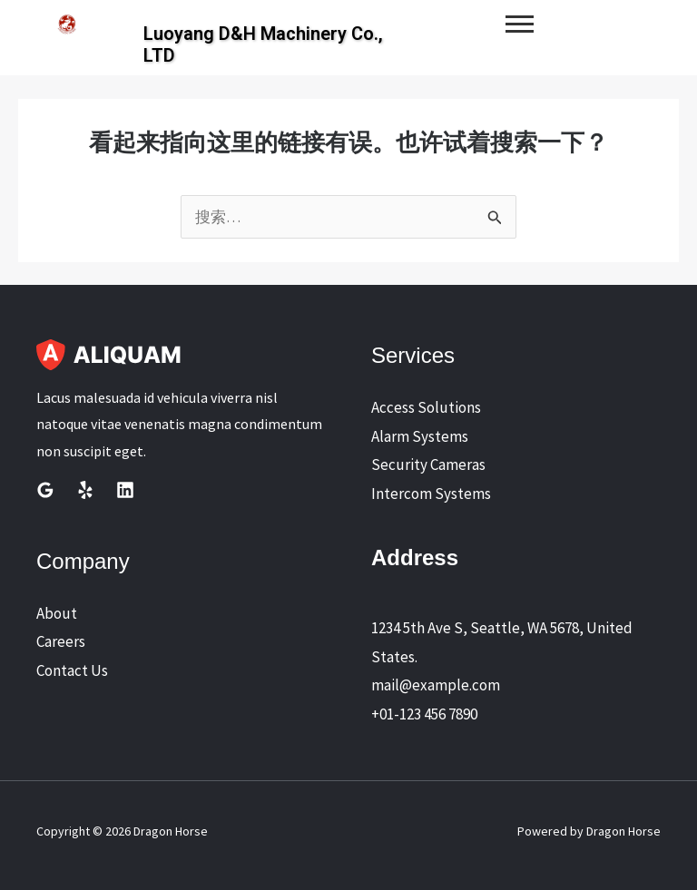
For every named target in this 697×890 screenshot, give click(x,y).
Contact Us (72, 670)
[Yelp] (85, 490)
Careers (60, 641)
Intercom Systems (431, 494)
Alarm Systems (419, 436)
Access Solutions (426, 407)
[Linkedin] (125, 490)
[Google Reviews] (45, 490)
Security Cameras (428, 464)
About (56, 613)
